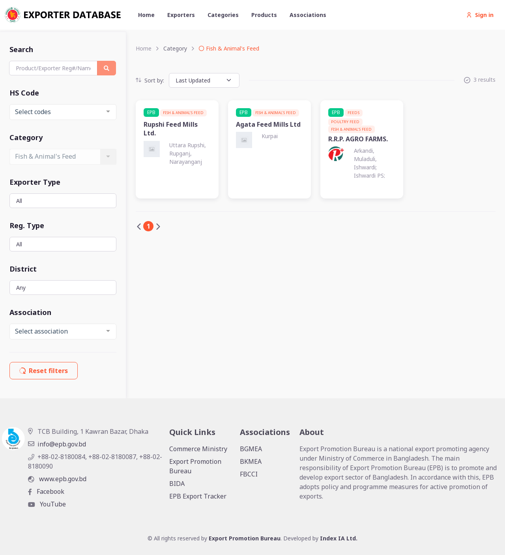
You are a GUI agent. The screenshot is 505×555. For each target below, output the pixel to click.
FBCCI (249, 474)
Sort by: (150, 80)
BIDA (177, 483)
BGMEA (251, 448)
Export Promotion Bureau (195, 466)
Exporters (181, 15)
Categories (223, 15)
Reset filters (43, 370)
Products (264, 15)
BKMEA (251, 461)
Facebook (46, 491)
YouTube (47, 504)
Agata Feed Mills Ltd (268, 124)
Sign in (480, 15)
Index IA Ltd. (338, 538)
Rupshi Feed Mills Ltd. (171, 128)
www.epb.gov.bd (57, 478)
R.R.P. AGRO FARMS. (358, 139)
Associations (308, 15)
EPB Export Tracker (197, 496)
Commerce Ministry (198, 448)
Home (146, 15)
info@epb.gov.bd (57, 444)
